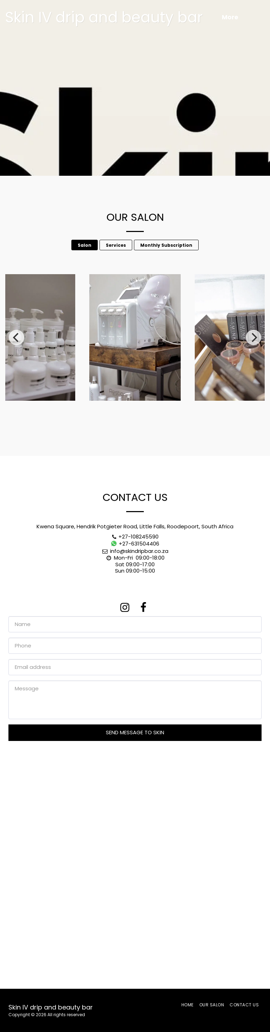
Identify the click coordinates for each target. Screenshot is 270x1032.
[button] (258, 17)
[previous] (16, 337)
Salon (84, 245)
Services (116, 245)
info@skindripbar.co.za (135, 551)
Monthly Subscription (166, 245)
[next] (253, 337)
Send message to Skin (135, 732)
